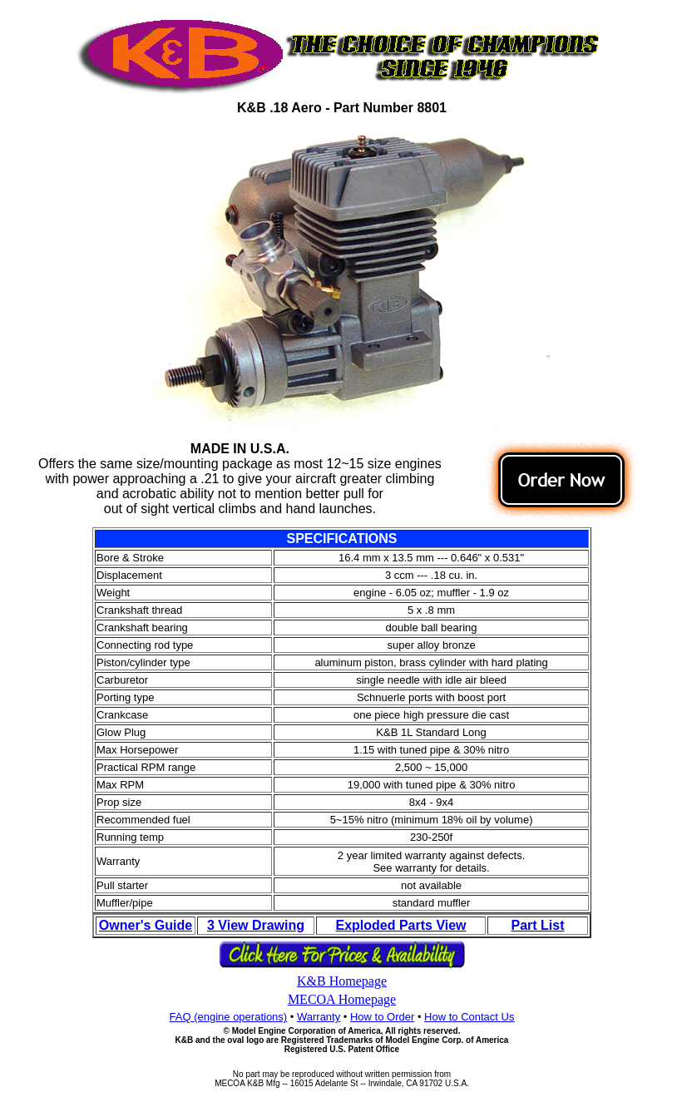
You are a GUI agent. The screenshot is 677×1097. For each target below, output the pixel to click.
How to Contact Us (469, 1017)
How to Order (382, 1017)
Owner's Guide (145, 925)
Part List (537, 925)
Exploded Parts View (400, 925)
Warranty (318, 1017)
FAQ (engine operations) (229, 1017)
